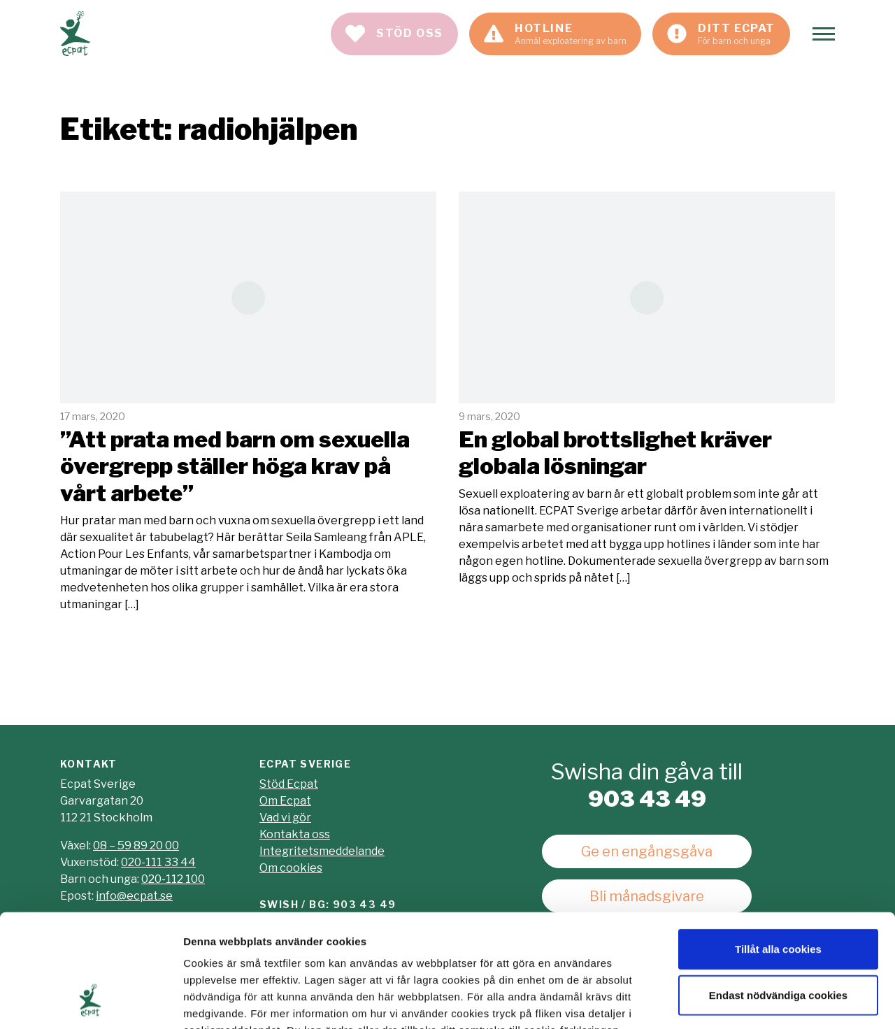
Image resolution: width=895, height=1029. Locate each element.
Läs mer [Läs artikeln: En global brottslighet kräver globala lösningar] (647, 389)
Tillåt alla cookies (778, 847)
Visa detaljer (760, 1001)
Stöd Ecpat (288, 784)
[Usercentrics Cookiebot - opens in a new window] (90, 1001)
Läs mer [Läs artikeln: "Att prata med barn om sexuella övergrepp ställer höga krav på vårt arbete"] (248, 402)
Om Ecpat (285, 800)
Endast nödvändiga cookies (778, 893)
